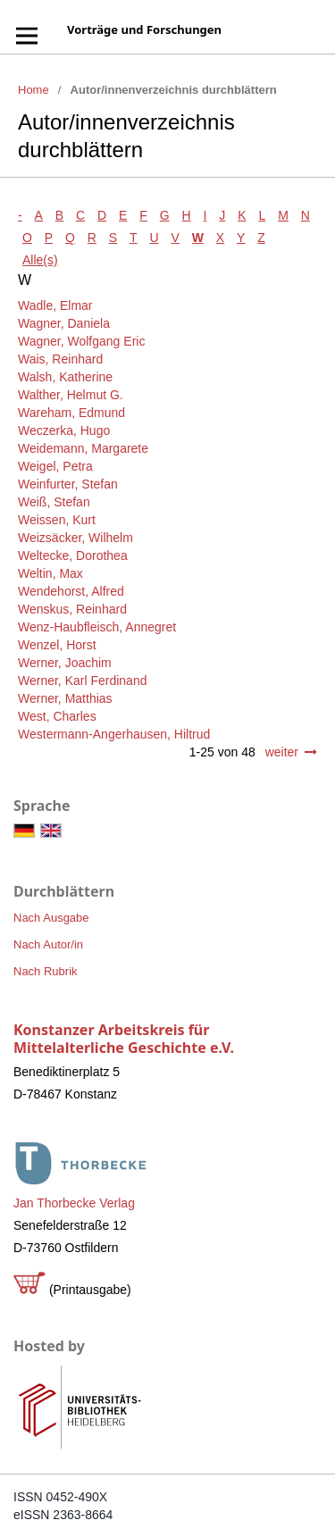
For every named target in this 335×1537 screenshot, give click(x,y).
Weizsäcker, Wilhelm (75, 537)
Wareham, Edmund (71, 412)
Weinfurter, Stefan (68, 484)
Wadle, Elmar (55, 305)
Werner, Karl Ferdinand (82, 680)
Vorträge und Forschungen (144, 29)
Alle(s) (40, 260)
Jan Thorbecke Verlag (74, 1203)
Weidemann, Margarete (83, 448)
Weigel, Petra (55, 466)
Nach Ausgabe (51, 917)
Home (33, 89)
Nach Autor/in (48, 944)
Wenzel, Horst (57, 645)
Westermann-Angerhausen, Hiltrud (114, 734)
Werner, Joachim (65, 663)
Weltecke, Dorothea (73, 555)
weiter (281, 752)
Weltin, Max (50, 573)
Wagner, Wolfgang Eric (81, 341)
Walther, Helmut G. (70, 395)
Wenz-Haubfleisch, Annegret (97, 627)
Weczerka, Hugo (64, 430)
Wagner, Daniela (64, 323)
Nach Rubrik (45, 971)
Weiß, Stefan (54, 502)
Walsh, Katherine (65, 377)
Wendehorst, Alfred (71, 591)
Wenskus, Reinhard (72, 609)
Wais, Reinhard (60, 359)
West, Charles (57, 716)
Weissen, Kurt (57, 520)
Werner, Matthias (65, 698)
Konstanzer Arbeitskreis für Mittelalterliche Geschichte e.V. (123, 1038)
